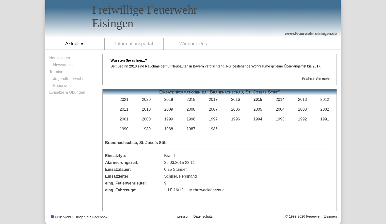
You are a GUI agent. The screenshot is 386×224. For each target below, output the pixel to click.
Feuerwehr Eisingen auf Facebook (78, 217)
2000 (146, 119)
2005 (258, 109)
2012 (324, 99)
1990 (124, 129)
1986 (213, 129)
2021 (124, 99)
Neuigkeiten (59, 58)
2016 (235, 99)
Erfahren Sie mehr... (317, 79)
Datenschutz (202, 216)
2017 (213, 99)
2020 (146, 99)
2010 (146, 109)
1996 (235, 119)
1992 (302, 119)
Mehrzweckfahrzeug (207, 190)
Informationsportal (134, 43)
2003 (302, 109)
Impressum (182, 216)
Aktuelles (74, 43)
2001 (124, 119)
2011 (124, 109)
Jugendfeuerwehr (68, 79)
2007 (213, 109)
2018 (191, 99)
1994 (258, 119)
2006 (235, 109)
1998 (191, 119)
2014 (280, 99)
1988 (168, 129)
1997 (213, 119)
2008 (191, 109)
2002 (324, 109)
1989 (146, 129)
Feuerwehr (62, 85)
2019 (168, 99)
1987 (191, 129)
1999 (168, 119)
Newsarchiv (63, 65)
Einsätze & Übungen (67, 92)
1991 (324, 119)
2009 (168, 109)
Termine (56, 72)
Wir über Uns (193, 43)
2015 (258, 99)
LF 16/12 (175, 190)
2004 (280, 109)
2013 (302, 99)
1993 (280, 119)
